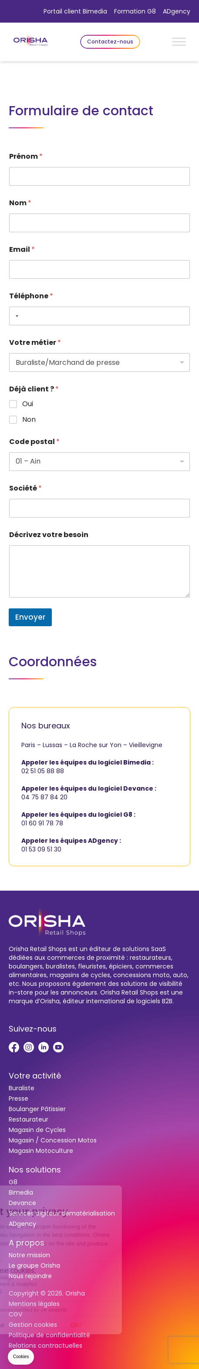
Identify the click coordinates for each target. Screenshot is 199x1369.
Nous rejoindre (30, 1276)
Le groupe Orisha (34, 1265)
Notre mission (29, 1255)
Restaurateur (28, 1119)
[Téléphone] (99, 316)
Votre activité (35, 1075)
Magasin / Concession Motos (53, 1140)
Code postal (34, 441)
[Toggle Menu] (179, 41)
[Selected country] (15, 316)
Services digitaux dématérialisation (62, 1213)
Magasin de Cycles (37, 1129)
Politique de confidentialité (49, 1335)
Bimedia (21, 1192)
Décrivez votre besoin (48, 535)
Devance (22, 1203)
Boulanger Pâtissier (37, 1109)
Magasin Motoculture (41, 1150)
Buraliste (21, 1088)
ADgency (176, 11)
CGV (15, 1314)
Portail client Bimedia (75, 11)
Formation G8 (135, 11)
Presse (18, 1098)
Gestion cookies (33, 1324)
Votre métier (35, 342)
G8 (13, 1182)
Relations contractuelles (45, 1345)
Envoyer (30, 617)
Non (29, 419)
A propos (26, 1242)
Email (22, 249)
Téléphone (31, 296)
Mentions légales (34, 1303)
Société (25, 488)
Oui (27, 404)
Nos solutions (35, 1169)
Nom (20, 203)
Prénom (26, 156)
